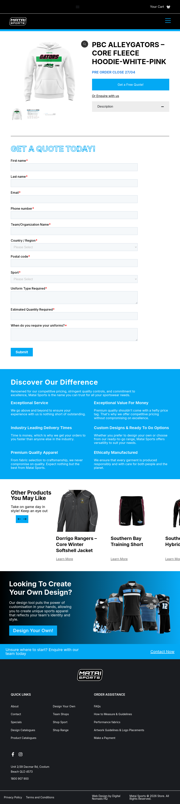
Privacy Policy (13, 797)
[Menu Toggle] (78, 7)
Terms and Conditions (40, 797)
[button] (19, 519)
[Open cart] (160, 6)
